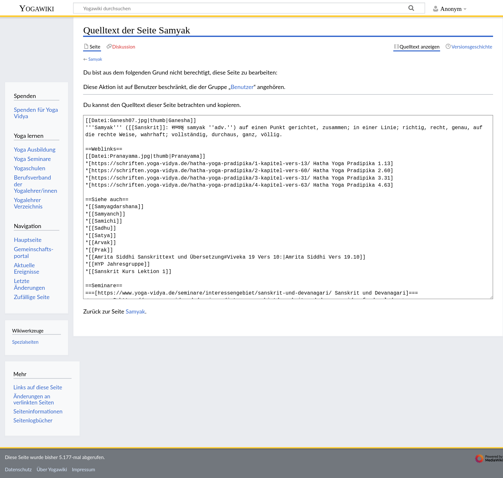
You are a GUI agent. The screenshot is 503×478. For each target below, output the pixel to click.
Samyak (95, 59)
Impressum (83, 469)
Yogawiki (36, 8)
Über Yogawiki (52, 469)
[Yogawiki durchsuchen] (249, 8)
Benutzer (242, 86)
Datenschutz (18, 469)
